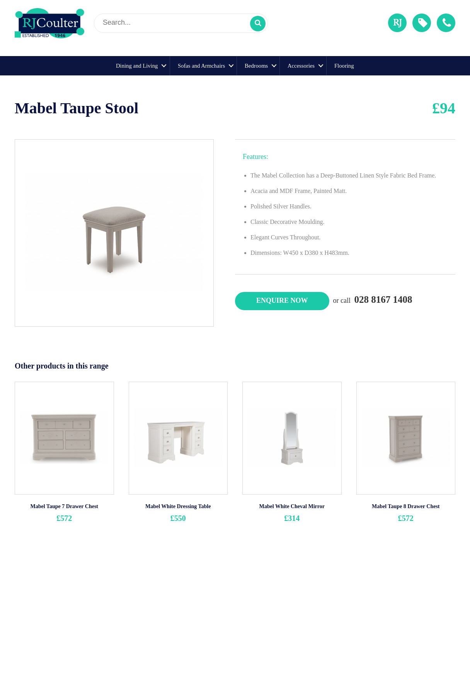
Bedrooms (256, 66)
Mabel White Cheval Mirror (292, 506)
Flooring (344, 66)
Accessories (301, 66)
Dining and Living (137, 66)
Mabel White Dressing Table (178, 506)
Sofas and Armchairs (201, 66)
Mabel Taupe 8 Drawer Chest (406, 506)
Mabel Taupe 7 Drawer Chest (64, 506)
